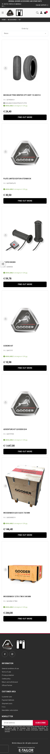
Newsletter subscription (10, 710)
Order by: (25, 29)
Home (4, 20)
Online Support (42, 5)
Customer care (7, 697)
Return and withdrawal (10, 682)
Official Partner (7, 685)
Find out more (25, 117)
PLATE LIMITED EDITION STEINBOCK (17, 179)
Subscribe (40, 723)
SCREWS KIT (8, 346)
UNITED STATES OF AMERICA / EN (11, 5)
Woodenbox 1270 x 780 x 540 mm (17, 596)
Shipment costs (7, 703)
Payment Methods (8, 700)
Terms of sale (6, 672)
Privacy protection (8, 675)
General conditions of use (10, 668)
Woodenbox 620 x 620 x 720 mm (16, 513)
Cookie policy (6, 679)
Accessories (12, 20)
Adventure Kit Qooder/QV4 (15, 429)
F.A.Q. (4, 707)
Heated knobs (9, 262)
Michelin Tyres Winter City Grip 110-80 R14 (21, 95)
